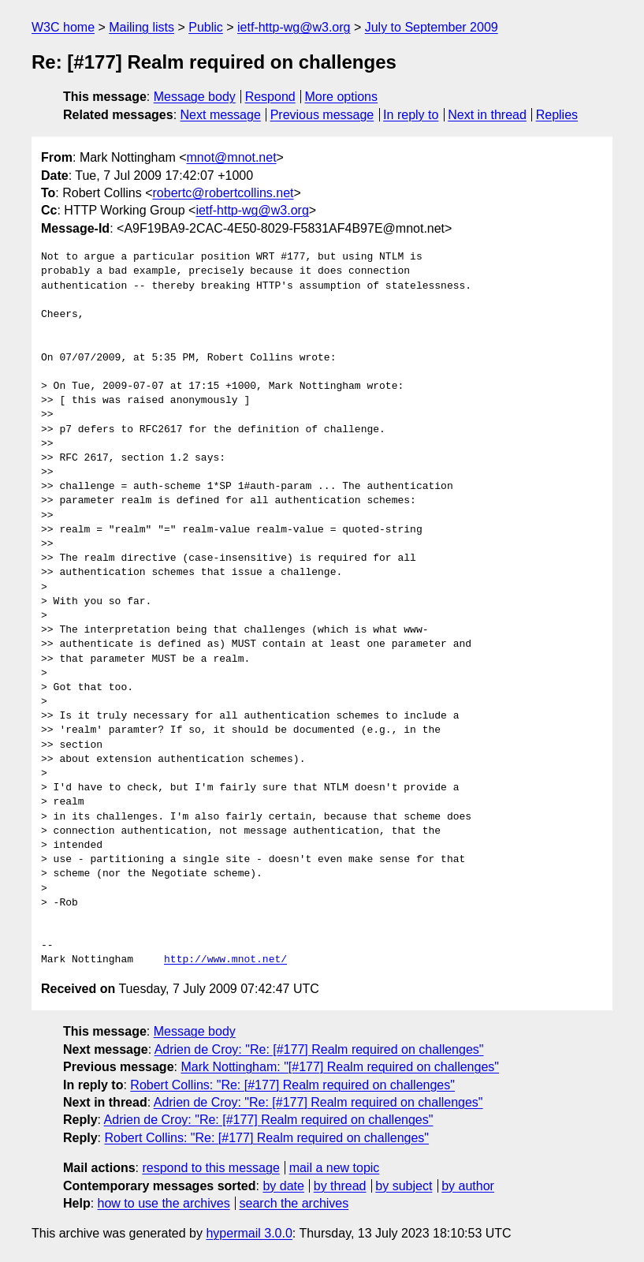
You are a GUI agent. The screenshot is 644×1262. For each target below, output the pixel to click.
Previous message (322, 114)
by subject (403, 1186)
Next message (221, 114)
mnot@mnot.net (232, 157)
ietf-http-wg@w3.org (293, 27)
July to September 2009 (431, 27)
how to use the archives (164, 1203)
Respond (270, 96)
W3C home (63, 27)
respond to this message (210, 1167)
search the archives (294, 1203)
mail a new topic (334, 1167)
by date (282, 1186)
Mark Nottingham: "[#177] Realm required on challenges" (340, 1066)
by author (467, 1186)
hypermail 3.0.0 (249, 1233)
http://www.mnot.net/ (225, 960)
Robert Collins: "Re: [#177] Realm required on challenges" (292, 1085)
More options (341, 96)
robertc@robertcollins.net (223, 193)
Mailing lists (141, 27)
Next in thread (487, 114)
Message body (195, 96)
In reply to (410, 114)
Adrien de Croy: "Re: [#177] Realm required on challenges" (319, 1049)
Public (205, 27)
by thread (340, 1186)
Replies (557, 114)
